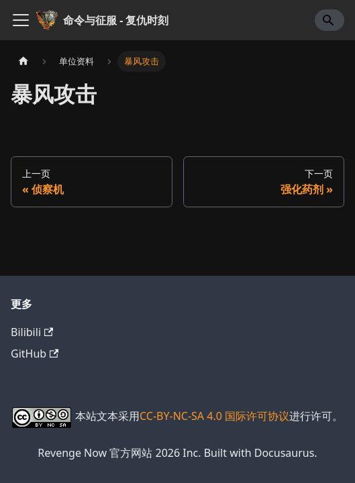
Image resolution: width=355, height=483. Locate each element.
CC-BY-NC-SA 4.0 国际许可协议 (214, 416)
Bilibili (32, 332)
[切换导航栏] (21, 20)
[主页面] (23, 61)
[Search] (329, 20)
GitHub (34, 353)
